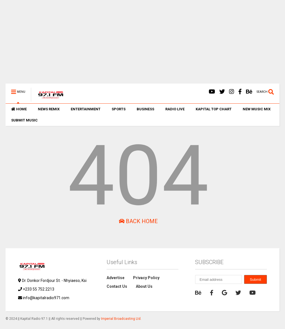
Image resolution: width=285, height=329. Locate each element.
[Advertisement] (142, 45)
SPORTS (119, 109)
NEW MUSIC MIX (257, 109)
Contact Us (117, 286)
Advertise (115, 278)
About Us (144, 286)
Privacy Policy (146, 278)
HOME (19, 109)
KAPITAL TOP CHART (214, 109)
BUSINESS (145, 109)
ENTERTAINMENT (85, 109)
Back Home (138, 221)
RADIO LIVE (175, 109)
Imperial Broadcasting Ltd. (121, 319)
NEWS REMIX (49, 109)
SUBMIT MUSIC (24, 120)
